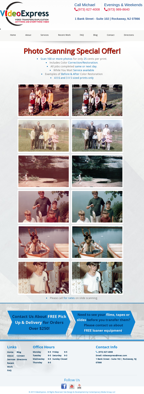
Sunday (56, 359)
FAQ (82, 35)
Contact (110, 35)
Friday (55, 352)
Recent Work (64, 35)
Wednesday (39, 359)
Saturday (57, 355)
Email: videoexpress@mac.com (111, 355)
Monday (37, 352)
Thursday (37, 362)
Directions (129, 35)
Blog (95, 35)
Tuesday (37, 355)
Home (13, 35)
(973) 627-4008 (104, 352)
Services (45, 35)
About (28, 35)
